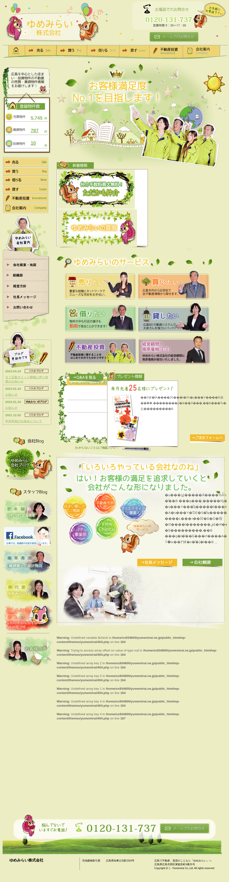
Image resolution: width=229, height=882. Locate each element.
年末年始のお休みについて (23, 421)
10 (33, 143)
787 (34, 130)
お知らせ (11, 394)
